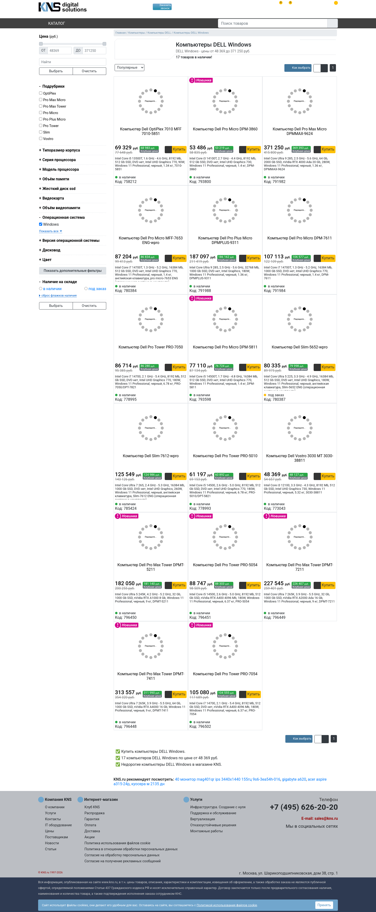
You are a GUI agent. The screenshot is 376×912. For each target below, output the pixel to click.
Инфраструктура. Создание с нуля (218, 807)
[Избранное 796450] (183, 615)
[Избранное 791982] (331, 179)
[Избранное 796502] (257, 724)
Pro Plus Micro (54, 119)
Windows (49, 224)
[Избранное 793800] (257, 179)
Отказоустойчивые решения (213, 825)
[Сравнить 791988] (249, 289)
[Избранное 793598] (257, 397)
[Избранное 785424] (183, 506)
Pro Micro (50, 113)
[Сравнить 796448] (175, 724)
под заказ (97, 288)
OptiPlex (49, 93)
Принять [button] (324, 905)
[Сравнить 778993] (249, 506)
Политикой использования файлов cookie (227, 905)
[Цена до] (94, 50)
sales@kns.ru (326, 818)
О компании (55, 807)
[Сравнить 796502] (249, 724)
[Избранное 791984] (331, 289)
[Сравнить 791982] (324, 179)
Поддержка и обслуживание (213, 813)
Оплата (90, 825)
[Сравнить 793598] (249, 397)
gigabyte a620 (294, 779)
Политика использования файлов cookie (117, 843)
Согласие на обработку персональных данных (121, 855)
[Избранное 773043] (331, 506)
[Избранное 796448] (183, 724)
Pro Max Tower (54, 106)
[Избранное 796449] (331, 615)
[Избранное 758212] (183, 179)
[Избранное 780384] (183, 289)
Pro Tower (51, 126)
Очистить (89, 71)
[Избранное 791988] (257, 289)
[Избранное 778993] (257, 506)
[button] (317, 68)
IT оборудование (58, 825)
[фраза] (72, 62)
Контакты (53, 819)
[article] (297, 68)
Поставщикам (56, 837)
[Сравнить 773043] (324, 506)
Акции (89, 837)
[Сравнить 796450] (175, 615)
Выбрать (56, 71)
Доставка (92, 831)
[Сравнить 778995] (175, 397)
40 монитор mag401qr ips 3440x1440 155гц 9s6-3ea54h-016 (227, 779)
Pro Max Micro (54, 100)
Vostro (48, 139)
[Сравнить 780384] (175, 289)
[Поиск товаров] (273, 23)
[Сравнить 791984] (324, 289)
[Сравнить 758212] (175, 179)
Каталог (52, 23)
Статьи (50, 849)
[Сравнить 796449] (324, 615)
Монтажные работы (206, 831)
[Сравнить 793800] (249, 179)
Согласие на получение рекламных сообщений (122, 861)
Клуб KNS (92, 807)
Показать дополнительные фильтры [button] (73, 271)
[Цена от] (59, 50)
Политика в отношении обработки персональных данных (131, 849)
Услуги (50, 813)
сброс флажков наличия (58, 295)
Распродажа (94, 813)
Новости (52, 843)
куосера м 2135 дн (147, 784)
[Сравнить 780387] (324, 397)
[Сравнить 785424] (175, 506)
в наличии (52, 288)
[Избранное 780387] (331, 397)
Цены (49, 831)
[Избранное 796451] (257, 615)
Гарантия (91, 819)
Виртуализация (202, 819)
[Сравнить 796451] (249, 615)
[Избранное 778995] (183, 397)
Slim (46, 132)
